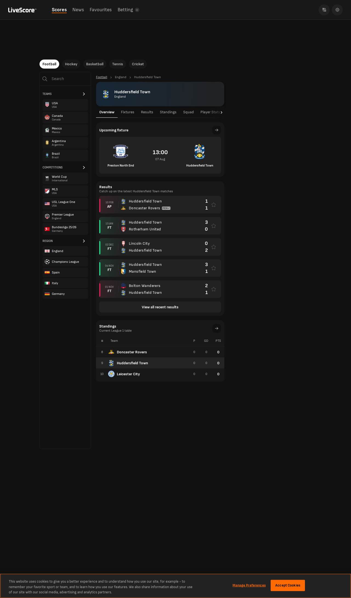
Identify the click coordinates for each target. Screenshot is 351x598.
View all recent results (160, 307)
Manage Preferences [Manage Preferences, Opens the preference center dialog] (249, 585)
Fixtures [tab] (127, 112)
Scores (59, 10)
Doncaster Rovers (127, 352)
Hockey (71, 64)
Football (49, 64)
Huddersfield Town (128, 363)
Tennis (117, 64)
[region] (175, 586)
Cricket (138, 64)
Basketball (94, 64)
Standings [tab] (168, 112)
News (78, 10)
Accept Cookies (287, 585)
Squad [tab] (188, 112)
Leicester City (124, 374)
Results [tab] (147, 112)
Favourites (101, 10)
